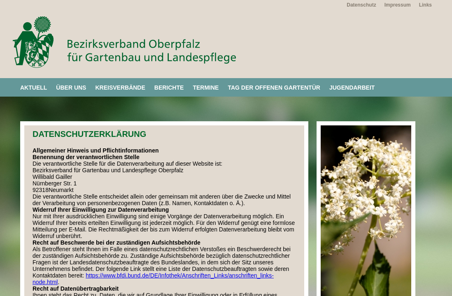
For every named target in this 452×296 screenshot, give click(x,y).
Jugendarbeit (352, 87)
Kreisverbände (120, 87)
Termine (206, 87)
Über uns (71, 87)
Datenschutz (361, 5)
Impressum (397, 5)
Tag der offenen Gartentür (274, 87)
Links (425, 5)
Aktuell (33, 87)
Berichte (169, 87)
